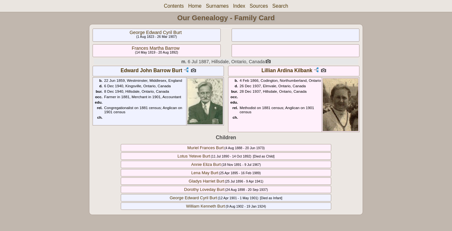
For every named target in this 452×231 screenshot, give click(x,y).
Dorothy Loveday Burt (204, 189)
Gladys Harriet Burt (206, 181)
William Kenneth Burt (205, 206)
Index (239, 6)
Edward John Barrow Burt (151, 70)
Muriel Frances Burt (205, 147)
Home (195, 6)
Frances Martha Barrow (155, 48)
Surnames (217, 6)
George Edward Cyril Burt (155, 32)
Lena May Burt (204, 172)
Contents (174, 6)
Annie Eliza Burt (206, 164)
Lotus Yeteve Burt (193, 156)
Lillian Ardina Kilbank (286, 70)
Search (280, 6)
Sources (259, 6)
